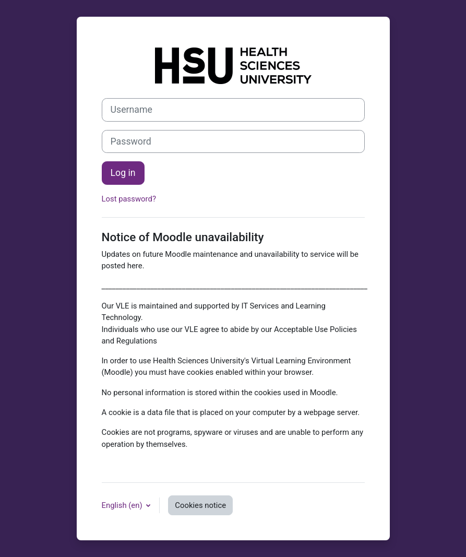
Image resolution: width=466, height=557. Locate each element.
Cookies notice (200, 505)
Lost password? (129, 199)
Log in (123, 173)
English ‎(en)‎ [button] (123, 505)
